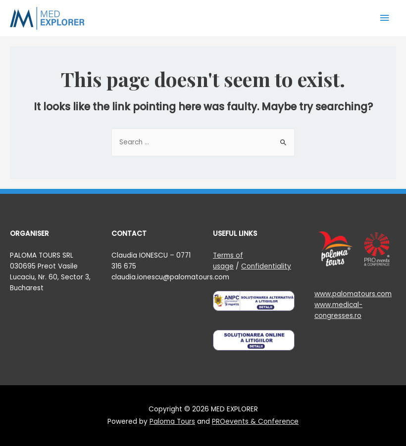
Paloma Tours (172, 421)
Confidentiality (266, 266)
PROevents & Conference (255, 421)
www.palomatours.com (353, 294)
